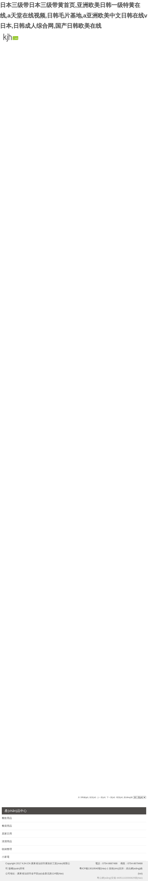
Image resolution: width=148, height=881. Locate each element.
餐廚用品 (7, 825)
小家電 (5, 856)
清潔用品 (7, 841)
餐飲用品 (7, 818)
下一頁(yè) (111, 797)
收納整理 (7, 849)
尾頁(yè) (119, 797)
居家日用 (7, 833)
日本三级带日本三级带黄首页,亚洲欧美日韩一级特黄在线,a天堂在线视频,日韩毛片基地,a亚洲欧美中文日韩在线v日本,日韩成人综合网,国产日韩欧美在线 (73, 15)
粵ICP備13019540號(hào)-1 (94, 868)
